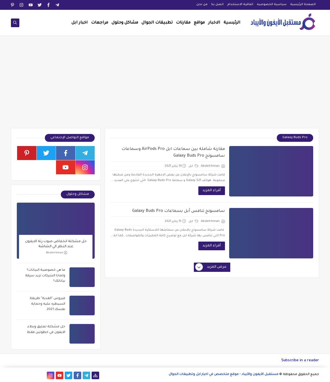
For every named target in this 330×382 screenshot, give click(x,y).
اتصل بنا (217, 4)
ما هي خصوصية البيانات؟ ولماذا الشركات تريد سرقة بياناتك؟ (45, 275)
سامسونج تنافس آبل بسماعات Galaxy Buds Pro (178, 211)
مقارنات (183, 23)
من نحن (202, 4)
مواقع (199, 23)
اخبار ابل (79, 23)
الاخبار (214, 23)
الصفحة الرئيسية (303, 4)
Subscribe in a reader (300, 360)
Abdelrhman (56, 252)
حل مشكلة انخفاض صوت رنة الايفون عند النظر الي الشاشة (56, 244)
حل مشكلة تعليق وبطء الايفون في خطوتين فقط (46, 329)
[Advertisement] (165, 84)
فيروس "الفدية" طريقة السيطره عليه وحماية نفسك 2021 (47, 304)
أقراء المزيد (212, 191)
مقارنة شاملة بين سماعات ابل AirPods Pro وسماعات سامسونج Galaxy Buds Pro (173, 152)
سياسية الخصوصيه (272, 4)
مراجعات (99, 23)
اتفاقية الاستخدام (240, 4)
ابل (193, 166)
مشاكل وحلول (124, 23)
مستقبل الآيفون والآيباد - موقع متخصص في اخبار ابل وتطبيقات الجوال (223, 374)
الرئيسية (232, 23)
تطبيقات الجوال (157, 23)
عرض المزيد (211, 267)
